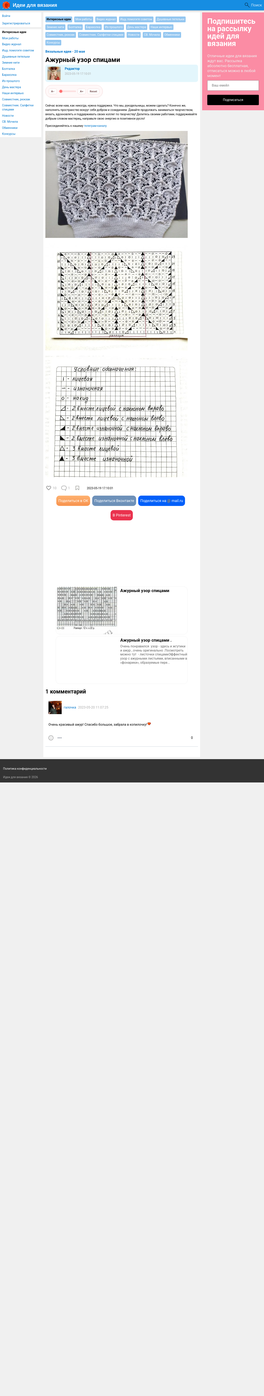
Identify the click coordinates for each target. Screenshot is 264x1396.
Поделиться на (161, 501)
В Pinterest (122, 515)
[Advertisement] (83, 560)
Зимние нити (11, 62)
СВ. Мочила (10, 121)
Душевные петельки (16, 56)
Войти (6, 16)
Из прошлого (11, 81)
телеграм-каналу (95, 125)
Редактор (72, 69)
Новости (8, 115)
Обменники (10, 127)
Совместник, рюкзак (16, 99)
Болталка (8, 68)
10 (55, 488)
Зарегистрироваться (16, 23)
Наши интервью (13, 93)
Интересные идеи (14, 32)
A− (53, 91)
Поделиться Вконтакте (114, 501)
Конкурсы (8, 133)
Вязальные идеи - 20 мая (65, 51)
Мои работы (10, 38)
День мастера (11, 87)
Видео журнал (11, 44)
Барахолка (9, 74)
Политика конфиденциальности (25, 768)
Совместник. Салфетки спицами (18, 107)
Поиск (256, 5)
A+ (82, 91)
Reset (93, 91)
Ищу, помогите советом (18, 50)
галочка (70, 707)
